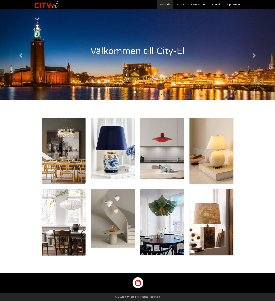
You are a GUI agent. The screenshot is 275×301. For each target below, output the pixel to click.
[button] (20, 54)
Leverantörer (198, 4)
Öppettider (234, 4)
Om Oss (181, 4)
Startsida (164, 4)
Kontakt (217, 4)
